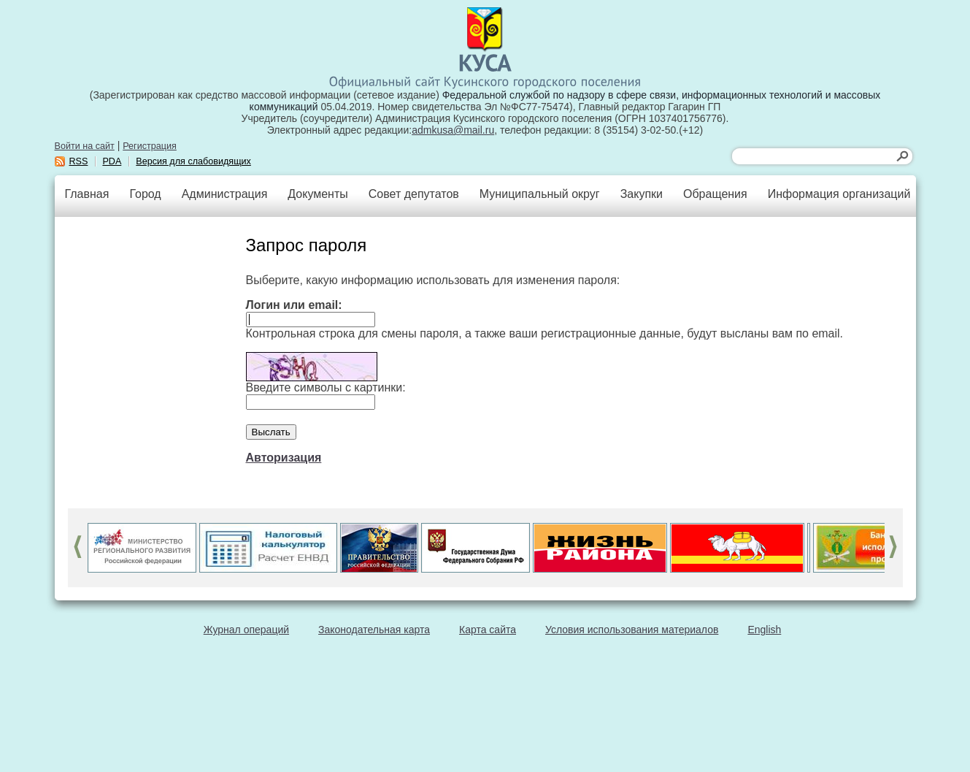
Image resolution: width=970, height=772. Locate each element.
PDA (111, 161)
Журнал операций (246, 629)
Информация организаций (839, 194)
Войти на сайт (85, 146)
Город (145, 194)
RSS (78, 161)
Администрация (225, 194)
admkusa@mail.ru (453, 130)
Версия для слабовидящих (193, 161)
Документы (317, 194)
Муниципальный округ (540, 194)
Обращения (715, 194)
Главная (87, 194)
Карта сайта (487, 629)
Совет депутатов (414, 194)
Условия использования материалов (631, 629)
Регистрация (150, 146)
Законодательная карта (374, 629)
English (764, 629)
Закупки (641, 194)
